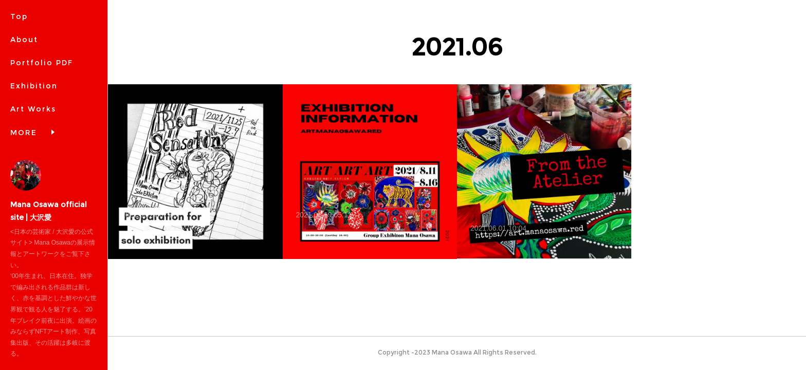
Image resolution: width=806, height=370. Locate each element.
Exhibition (34, 85)
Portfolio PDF (41, 62)
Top (19, 16)
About (24, 39)
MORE (23, 132)
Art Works (33, 109)
